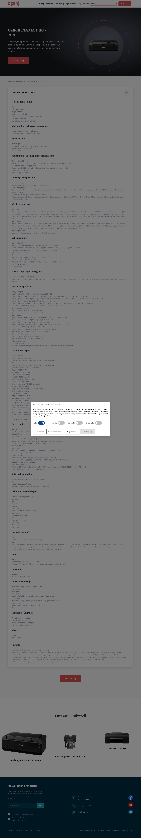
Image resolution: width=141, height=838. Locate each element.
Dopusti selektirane (59, 432)
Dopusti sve (41, 432)
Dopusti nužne (78, 432)
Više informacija (97, 432)
